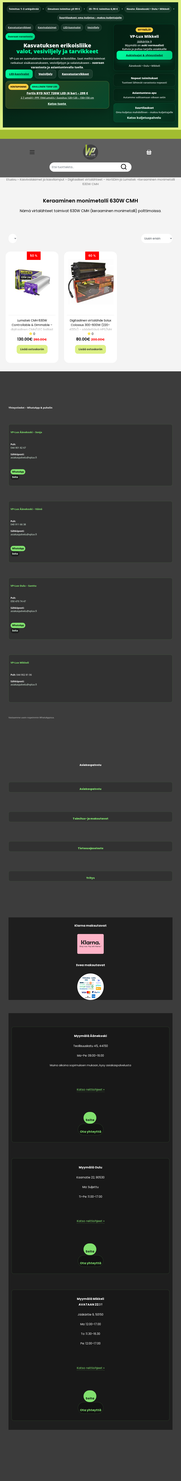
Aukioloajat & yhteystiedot (144, 55)
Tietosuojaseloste (90, 848)
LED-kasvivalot (72, 27)
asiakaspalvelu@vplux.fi (24, 457)
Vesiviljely (93, 27)
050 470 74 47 (18, 601)
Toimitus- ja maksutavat (90, 818)
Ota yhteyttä (90, 1131)
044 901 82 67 (18, 447)
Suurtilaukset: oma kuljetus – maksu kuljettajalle (90, 17)
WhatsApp (18, 471)
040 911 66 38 (18, 524)
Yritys (90, 878)
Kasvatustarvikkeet (19, 27)
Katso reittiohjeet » (90, 1089)
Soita (15, 477)
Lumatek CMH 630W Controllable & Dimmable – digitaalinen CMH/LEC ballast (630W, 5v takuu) (32, 327)
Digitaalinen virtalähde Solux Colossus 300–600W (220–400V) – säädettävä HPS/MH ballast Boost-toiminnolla (90, 327)
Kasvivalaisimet (47, 27)
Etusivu (11, 179)
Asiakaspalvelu (90, 789)
